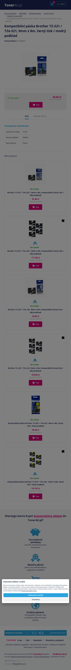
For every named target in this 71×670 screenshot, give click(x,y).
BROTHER (22, 13)
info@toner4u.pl (60, 654)
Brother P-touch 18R (14, 16)
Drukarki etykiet (35, 13)
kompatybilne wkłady (48, 516)
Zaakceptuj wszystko (35, 595)
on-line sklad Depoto (41, 656)
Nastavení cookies (58, 656)
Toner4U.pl (37, 654)
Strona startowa (10, 13)
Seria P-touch (49, 13)
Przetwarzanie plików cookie (29, 590)
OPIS (27, 116)
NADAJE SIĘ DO (40, 116)
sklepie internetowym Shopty (21, 656)
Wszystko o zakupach (55, 640)
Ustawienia (36, 599)
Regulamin (37, 640)
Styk (27, 640)
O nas (19, 640)
